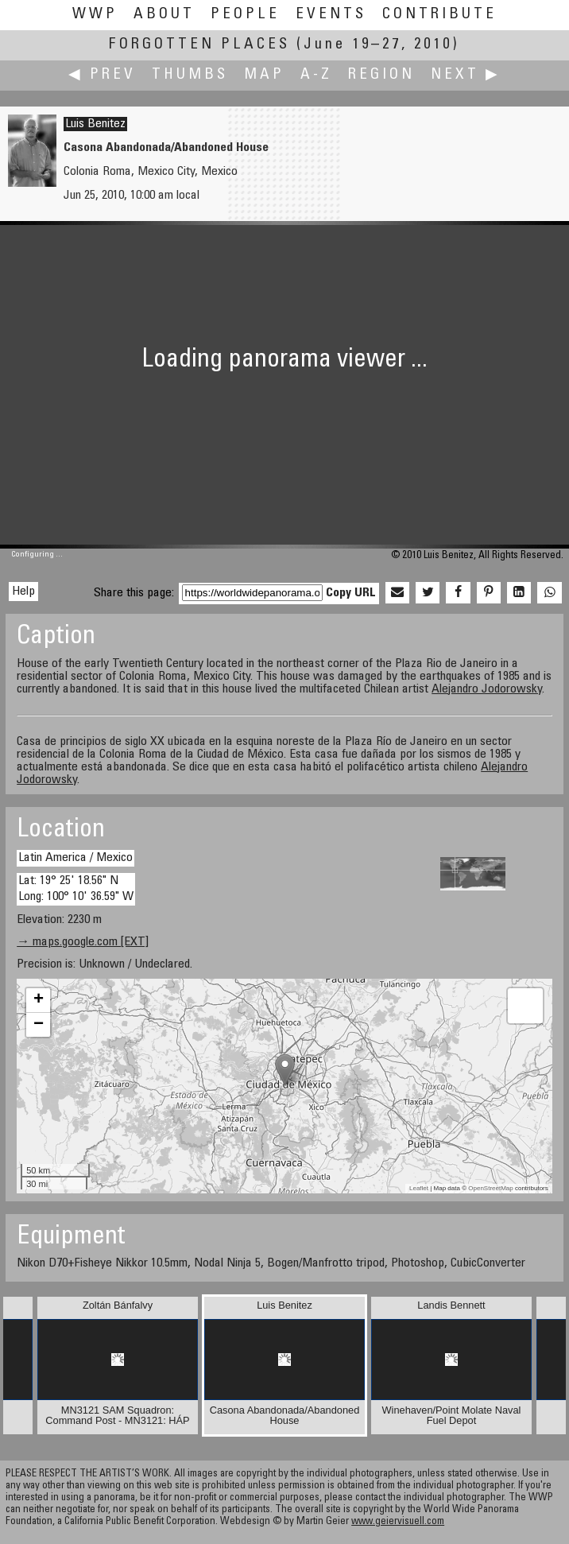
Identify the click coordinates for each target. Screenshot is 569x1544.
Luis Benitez (95, 124)
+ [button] (38, 1000)
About (164, 14)
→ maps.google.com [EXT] (83, 942)
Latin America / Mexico (75, 858)
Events (331, 14)
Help (23, 591)
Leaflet (418, 1188)
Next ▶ (466, 75)
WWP (95, 14)
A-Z (316, 75)
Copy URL (351, 593)
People (245, 14)
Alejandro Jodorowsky (487, 689)
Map (264, 75)
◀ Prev (102, 75)
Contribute (439, 14)
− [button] (38, 1025)
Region (381, 75)
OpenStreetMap (490, 1188)
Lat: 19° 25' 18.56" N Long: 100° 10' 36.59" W (76, 888)
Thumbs (190, 75)
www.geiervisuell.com (397, 1522)
